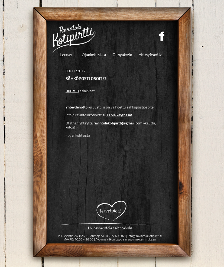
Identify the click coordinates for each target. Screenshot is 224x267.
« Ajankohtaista (78, 135)
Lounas (66, 55)
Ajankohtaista (94, 55)
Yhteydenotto (151, 55)
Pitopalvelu (122, 55)
